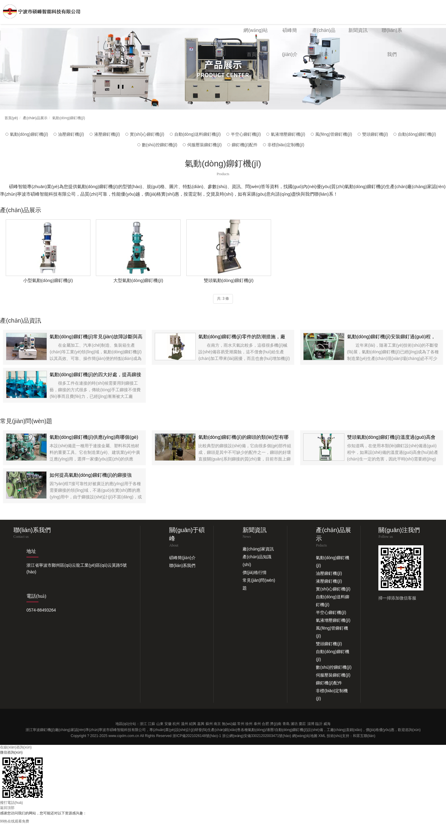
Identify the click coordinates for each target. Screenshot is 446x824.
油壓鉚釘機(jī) (71, 134)
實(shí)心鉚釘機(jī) (147, 134)
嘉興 (200, 724)
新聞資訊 (358, 30)
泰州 (257, 724)
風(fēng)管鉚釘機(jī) (333, 134)
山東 (159, 724)
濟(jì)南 (275, 724)
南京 (217, 724)
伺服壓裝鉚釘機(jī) (204, 144)
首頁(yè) (11, 118)
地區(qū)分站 (125, 724)
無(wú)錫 (229, 724)
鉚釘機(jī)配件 (245, 144)
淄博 (310, 724)
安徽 (168, 724)
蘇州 (209, 724)
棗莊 (302, 724)
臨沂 (318, 724)
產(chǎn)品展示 (35, 118)
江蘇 (151, 724)
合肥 (265, 724)
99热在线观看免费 (14, 821)
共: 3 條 (223, 298)
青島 (286, 724)
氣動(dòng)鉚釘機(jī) (29, 134)
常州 (240, 724)
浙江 (143, 724)
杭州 (176, 724)
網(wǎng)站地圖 (304, 736)
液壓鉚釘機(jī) (107, 134)
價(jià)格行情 (254, 572)
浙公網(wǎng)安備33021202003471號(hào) (256, 736)
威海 (327, 724)
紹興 (192, 724)
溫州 (184, 724)
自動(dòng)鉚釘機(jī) (417, 134)
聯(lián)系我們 (182, 565)
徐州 (248, 724)
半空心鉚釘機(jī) (246, 134)
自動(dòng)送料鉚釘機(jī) (197, 134)
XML (321, 736)
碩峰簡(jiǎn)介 (182, 557)
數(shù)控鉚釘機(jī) (159, 144)
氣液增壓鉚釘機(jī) (288, 134)
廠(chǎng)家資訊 (258, 549)
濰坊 (294, 724)
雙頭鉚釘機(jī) (375, 134)
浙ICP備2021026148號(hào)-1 (197, 736)
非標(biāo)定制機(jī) (285, 144)
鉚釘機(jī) (47, 730)
